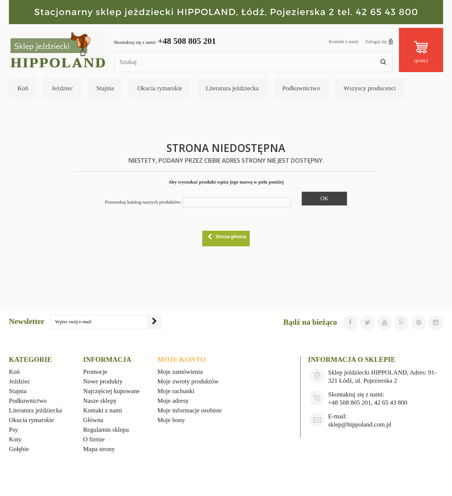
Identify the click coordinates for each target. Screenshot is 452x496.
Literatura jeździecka (232, 88)
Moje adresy (173, 400)
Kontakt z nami (343, 41)
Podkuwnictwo (301, 88)
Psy (13, 429)
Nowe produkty (102, 381)
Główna (93, 420)
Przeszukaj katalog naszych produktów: (143, 202)
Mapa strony (99, 449)
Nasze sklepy (100, 400)
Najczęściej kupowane (111, 391)
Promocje (95, 371)
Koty (15, 439)
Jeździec (62, 88)
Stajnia (105, 88)
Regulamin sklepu (106, 429)
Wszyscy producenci (369, 88)
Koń (22, 88)
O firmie (94, 439)
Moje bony (171, 420)
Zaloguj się (379, 41)
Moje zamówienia (180, 371)
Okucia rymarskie (159, 88)
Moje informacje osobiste (189, 410)
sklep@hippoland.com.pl (360, 424)
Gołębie (19, 449)
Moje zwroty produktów (188, 381)
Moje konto (181, 359)
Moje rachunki (175, 391)
